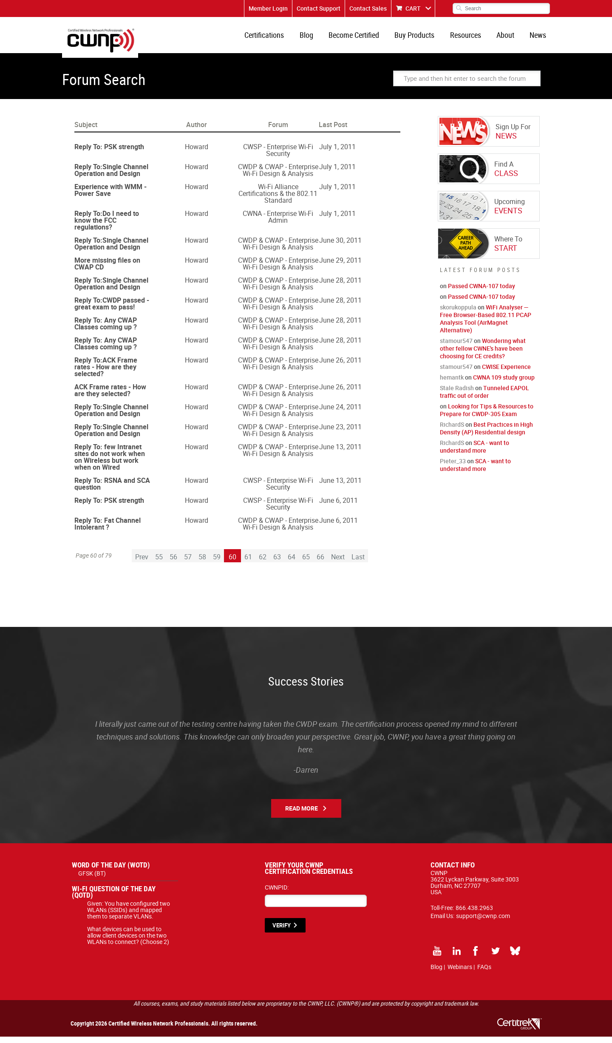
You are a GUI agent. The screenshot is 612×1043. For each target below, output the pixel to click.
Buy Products (422, 38)
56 (173, 563)
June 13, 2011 (340, 453)
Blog (319, 38)
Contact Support (318, 8)
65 (306, 563)
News (539, 38)
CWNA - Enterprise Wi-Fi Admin (278, 223)
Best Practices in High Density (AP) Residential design (486, 434)
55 (159, 563)
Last (358, 563)
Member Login (268, 8)
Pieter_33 (453, 467)
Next (338, 563)
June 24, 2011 (340, 413)
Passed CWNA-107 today (481, 292)
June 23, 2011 (340, 433)
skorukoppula (458, 313)
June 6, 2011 (338, 506)
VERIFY (281, 931)
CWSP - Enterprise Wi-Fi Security (278, 156)
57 (188, 563)
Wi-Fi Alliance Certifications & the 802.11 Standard (277, 199)
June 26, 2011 (340, 366)
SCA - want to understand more (474, 453)
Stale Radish (457, 394)
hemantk (452, 384)
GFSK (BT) (92, 880)
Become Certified (364, 38)
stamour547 (456, 347)
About (509, 38)
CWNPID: (277, 894)
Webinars (460, 973)
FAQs (484, 973)
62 (262, 563)
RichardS (452, 431)
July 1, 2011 (337, 153)
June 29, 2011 (340, 266)
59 (217, 563)
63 (277, 563)
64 (291, 563)
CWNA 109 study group (504, 384)
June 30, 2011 (340, 246)
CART (413, 8)
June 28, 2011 (340, 286)
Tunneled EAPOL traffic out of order (484, 398)
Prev (141, 563)
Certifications (279, 38)
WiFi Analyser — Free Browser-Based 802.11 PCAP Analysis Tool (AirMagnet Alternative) (485, 324)
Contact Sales (368, 8)
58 (202, 563)
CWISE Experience (506, 373)
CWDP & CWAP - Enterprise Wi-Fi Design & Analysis (278, 176)
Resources (471, 38)
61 (248, 563)
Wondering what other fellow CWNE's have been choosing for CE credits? (483, 354)
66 (320, 563)
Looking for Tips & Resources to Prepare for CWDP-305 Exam (486, 416)
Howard (196, 153)
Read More (301, 815)
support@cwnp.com (483, 922)
